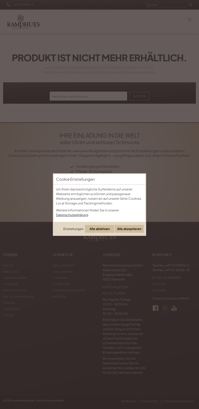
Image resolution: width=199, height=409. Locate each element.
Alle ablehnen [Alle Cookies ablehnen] (100, 229)
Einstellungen (73, 229)
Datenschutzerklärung (72, 215)
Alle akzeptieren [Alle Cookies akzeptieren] (129, 229)
